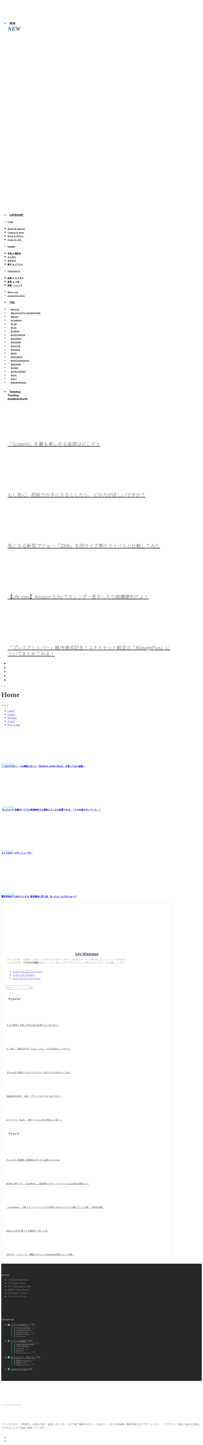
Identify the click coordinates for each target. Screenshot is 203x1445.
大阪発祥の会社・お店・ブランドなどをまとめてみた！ (34, 1096)
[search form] (17, 987)
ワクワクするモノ (20, 1324)
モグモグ (12, 260)
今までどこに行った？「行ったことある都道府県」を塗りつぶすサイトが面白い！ (49, 209)
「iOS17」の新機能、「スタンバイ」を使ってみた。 (34, 165)
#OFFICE (16, 346)
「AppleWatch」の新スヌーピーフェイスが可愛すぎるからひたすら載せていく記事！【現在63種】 (56, 98)
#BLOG (14, 316)
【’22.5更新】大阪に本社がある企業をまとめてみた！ (33, 1025)
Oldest (11, 714)
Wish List (13, 292)
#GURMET (16, 338)
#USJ (14, 378)
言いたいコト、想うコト (23, 1357)
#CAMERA (16, 320)
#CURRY (15, 331)
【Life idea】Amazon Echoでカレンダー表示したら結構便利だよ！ (78, 596)
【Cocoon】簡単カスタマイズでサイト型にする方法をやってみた (38, 1072)
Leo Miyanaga (86, 954)
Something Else (16, 295)
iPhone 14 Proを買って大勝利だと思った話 (28, 120)
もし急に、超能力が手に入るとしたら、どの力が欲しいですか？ (76, 494)
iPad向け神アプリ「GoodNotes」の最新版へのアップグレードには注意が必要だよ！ (49, 76)
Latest (11, 710)
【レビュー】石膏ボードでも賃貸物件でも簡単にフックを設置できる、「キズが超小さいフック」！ (51, 810)
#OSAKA (15, 349)
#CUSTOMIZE (18, 334)
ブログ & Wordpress (25, 1343)
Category (17, 215)
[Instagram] (9, 667)
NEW (12, 23)
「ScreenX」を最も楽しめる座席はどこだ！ (54, 443)
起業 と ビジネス (16, 277)
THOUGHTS (14, 271)
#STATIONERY (18, 371)
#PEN (14, 353)
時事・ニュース (15, 285)
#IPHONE (16, 342)
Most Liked (14, 724)
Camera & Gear (16, 232)
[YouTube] (9, 672)
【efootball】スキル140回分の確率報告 (27, 187)
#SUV (14, 375)
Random (12, 717)
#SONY (15, 367)
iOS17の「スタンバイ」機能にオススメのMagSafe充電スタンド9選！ (42, 143)
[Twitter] (9, 663)
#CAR (14, 324)
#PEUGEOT (17, 356)
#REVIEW (16, 364)
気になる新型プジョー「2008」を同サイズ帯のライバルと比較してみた (84, 545)
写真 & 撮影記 (14, 253)
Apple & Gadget (16, 228)
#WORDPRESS (18, 382)
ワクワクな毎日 (18, 1340)
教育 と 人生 (14, 281)
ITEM (10, 222)
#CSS (14, 327)
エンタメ (12, 257)
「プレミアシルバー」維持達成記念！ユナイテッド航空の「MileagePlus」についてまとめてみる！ (89, 650)
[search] (31, 988)
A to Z (11, 721)
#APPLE (15, 309)
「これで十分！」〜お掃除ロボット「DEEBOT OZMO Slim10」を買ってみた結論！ (43, 766)
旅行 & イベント (15, 264)
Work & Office (15, 236)
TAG (12, 302)
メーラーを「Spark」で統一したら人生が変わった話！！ (34, 1120)
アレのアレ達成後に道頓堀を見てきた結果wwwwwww (34, 54)
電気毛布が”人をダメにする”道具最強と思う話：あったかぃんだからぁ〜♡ (39, 896)
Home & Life (14, 239)
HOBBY (11, 246)
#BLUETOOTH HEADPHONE (25, 313)
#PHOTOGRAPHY (20, 360)
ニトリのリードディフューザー (16, 853)
